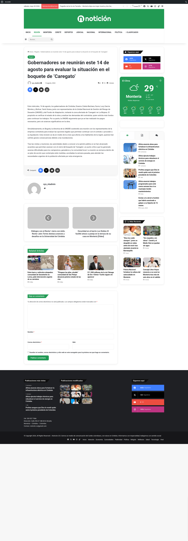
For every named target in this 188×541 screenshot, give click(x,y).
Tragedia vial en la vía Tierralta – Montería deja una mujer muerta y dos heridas (87, 6)
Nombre (31, 332)
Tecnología (155, 439)
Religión (133, 439)
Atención (91, 439)
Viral (162, 439)
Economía (99, 439)
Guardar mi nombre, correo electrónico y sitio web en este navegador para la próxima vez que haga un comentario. (69, 352)
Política (118, 32)
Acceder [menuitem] (8, 2)
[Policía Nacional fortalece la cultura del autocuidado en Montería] (132, 262)
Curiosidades (108, 439)
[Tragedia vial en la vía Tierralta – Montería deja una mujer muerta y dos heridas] (65, 388)
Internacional (105, 32)
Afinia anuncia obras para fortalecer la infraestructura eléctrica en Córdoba (148, 146)
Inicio (28, 32)
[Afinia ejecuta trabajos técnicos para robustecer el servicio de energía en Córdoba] (130, 159)
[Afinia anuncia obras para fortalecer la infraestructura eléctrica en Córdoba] (130, 147)
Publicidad (118, 439)
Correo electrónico (35, 342)
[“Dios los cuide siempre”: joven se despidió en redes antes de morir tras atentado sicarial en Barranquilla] (132, 231)
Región (37, 32)
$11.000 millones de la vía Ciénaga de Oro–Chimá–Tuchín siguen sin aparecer (101, 274)
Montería (47, 32)
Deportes (69, 32)
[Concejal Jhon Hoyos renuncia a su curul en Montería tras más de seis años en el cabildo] (151, 262)
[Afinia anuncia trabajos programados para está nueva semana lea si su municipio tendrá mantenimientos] (130, 184)
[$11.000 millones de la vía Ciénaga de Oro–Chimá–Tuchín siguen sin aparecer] (101, 262)
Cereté (58, 32)
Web (74, 342)
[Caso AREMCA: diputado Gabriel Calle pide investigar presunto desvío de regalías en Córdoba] (76, 401)
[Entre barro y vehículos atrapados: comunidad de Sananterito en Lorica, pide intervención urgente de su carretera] (41, 262)
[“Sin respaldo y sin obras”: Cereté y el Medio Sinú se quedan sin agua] (151, 231)
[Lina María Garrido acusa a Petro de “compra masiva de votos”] (87, 401)
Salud (148, 439)
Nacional (91, 32)
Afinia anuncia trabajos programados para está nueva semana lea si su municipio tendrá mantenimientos (147, 186)
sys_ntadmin (36, 83)
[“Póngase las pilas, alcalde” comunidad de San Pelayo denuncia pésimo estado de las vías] (71, 262)
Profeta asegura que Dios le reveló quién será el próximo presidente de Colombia (149, 172)
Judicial (80, 32)
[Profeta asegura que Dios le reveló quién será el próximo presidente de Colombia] (130, 173)
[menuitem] (2, 2)
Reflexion (141, 439)
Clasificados (132, 32)
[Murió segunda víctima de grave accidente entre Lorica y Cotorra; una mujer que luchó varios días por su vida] (87, 394)
